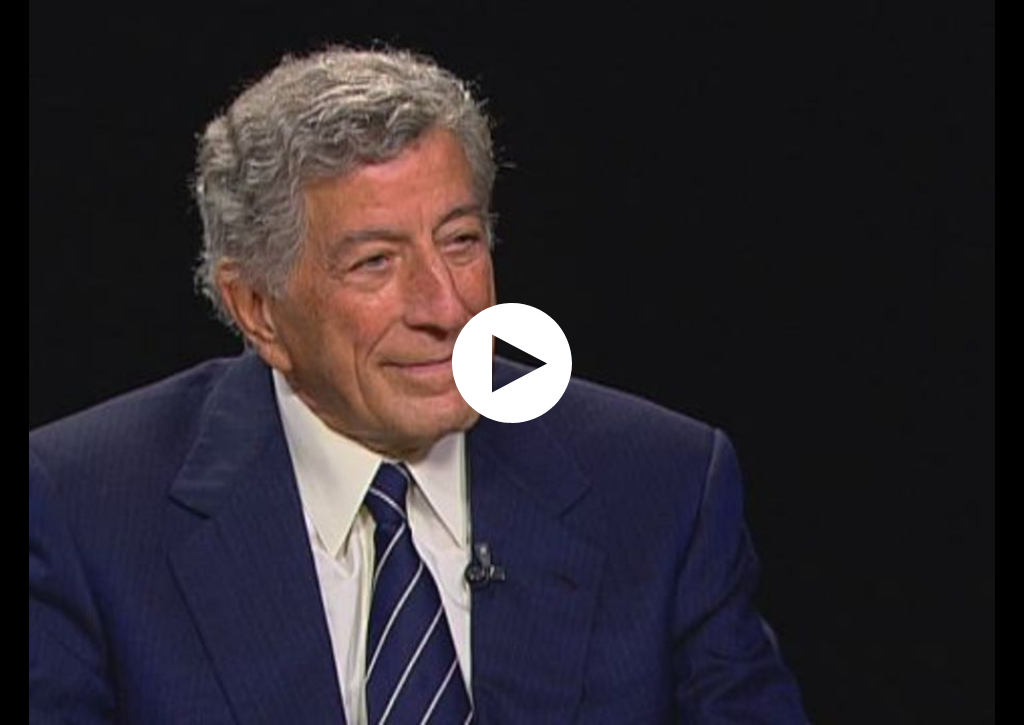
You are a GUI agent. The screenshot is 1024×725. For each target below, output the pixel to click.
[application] (512, 362)
